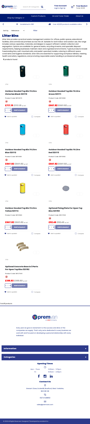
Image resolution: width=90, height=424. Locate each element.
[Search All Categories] (33, 7)
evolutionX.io (44, 421)
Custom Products (38, 16)
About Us (79, 16)
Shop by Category (14, 18)
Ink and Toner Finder (60, 16)
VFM (6, 84)
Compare (36, 117)
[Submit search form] (42, 7)
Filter (35, 30)
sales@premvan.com (45, 405)
